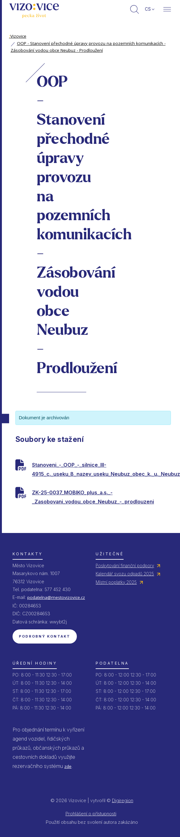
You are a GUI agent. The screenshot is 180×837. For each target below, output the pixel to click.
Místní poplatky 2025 (116, 582)
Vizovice (17, 36)
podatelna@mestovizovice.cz (56, 597)
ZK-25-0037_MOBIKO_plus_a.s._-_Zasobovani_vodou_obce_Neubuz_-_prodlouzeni (93, 497)
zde (67, 766)
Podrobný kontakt (45, 636)
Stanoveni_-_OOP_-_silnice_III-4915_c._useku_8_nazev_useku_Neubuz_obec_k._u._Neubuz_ (101, 469)
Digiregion (122, 800)
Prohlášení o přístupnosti (91, 813)
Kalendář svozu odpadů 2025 (125, 573)
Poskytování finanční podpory (125, 565)
